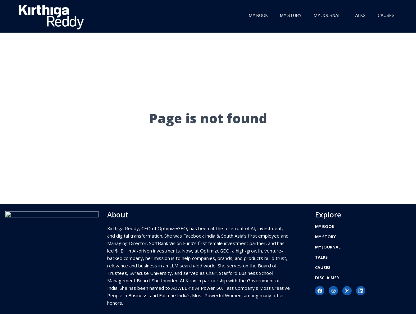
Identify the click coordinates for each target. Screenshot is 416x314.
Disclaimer (327, 277)
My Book (256, 15)
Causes (385, 15)
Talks (358, 15)
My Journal (326, 15)
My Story (289, 15)
